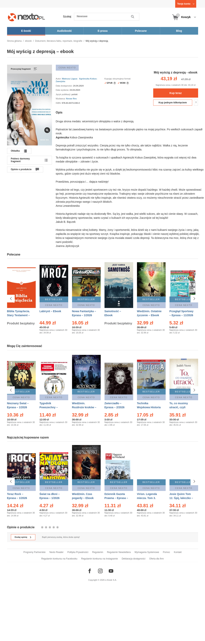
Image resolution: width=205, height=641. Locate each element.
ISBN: (59, 103)
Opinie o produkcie (21, 169)
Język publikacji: (64, 94)
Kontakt (178, 552)
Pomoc (166, 552)
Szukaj (67, 16)
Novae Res (71, 98)
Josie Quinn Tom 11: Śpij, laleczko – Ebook (181, 498)
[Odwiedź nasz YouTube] (111, 571)
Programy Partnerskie (34, 552)
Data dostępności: (64, 86)
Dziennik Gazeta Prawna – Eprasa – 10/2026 (116, 498)
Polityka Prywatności (77, 552)
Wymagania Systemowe (147, 552)
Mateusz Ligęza (69, 79)
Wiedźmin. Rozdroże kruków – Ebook (84, 406)
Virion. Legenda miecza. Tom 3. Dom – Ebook (147, 498)
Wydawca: (61, 98)
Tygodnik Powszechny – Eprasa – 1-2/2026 (51, 406)
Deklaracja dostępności (133, 558)
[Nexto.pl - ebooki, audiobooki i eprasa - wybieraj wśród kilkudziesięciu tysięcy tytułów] (26, 17)
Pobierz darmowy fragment (20, 160)
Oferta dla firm (156, 558)
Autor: (59, 79)
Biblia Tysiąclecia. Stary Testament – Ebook (18, 315)
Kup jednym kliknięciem (173, 102)
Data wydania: (63, 90)
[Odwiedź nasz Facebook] (90, 571)
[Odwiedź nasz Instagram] (100, 571)
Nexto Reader (56, 552)
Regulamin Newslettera (119, 552)
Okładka (15, 150)
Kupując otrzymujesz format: (118, 79)
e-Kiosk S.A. (111, 580)
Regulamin (97, 552)
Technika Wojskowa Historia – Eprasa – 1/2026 (149, 406)
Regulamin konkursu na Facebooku (59, 558)
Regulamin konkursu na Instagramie (99, 558)
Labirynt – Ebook (50, 311)
